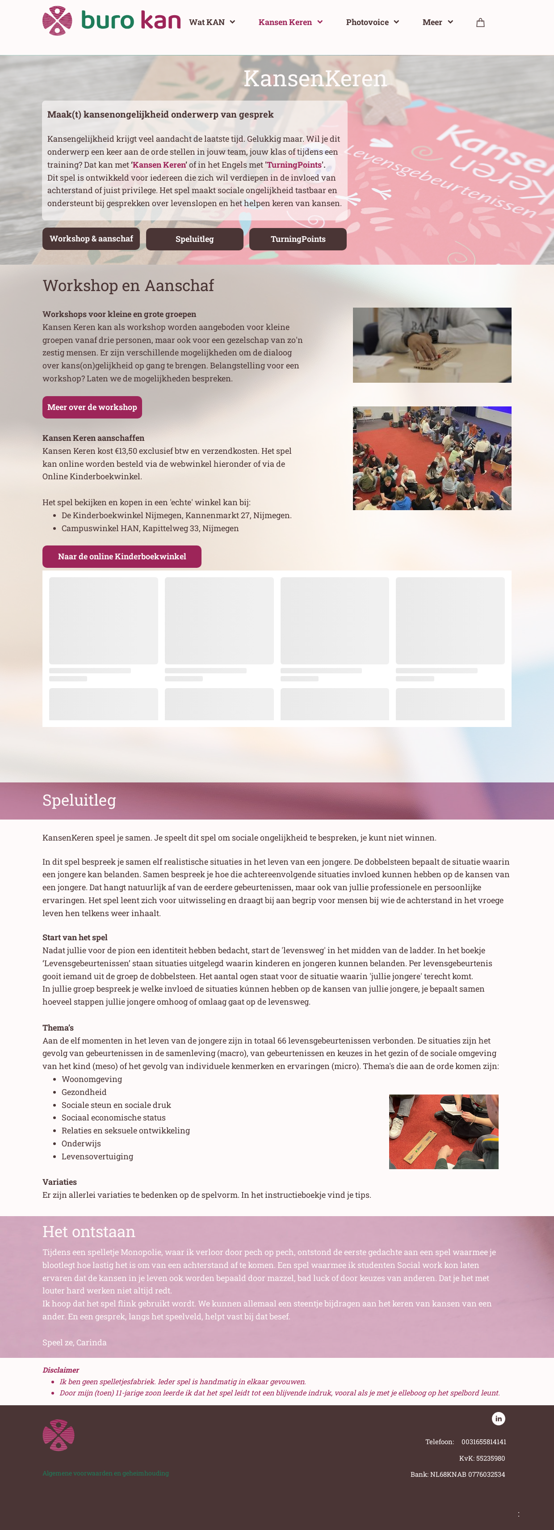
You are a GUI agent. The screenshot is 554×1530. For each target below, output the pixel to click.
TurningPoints (294, 164)
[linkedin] (498, 1418)
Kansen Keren (159, 164)
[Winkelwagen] (481, 22)
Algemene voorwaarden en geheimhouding (105, 1473)
